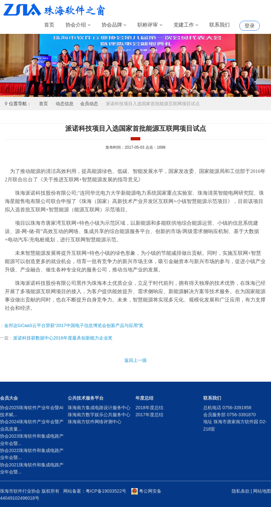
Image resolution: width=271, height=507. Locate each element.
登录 (249, 25)
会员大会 (9, 398)
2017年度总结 (149, 414)
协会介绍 (78, 25)
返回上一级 (135, 360)
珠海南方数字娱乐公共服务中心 (99, 414)
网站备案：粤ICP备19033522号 (95, 491)
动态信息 (65, 103)
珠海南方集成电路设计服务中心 (99, 407)
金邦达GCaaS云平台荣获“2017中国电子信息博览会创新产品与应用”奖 (73, 325)
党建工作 (186, 25)
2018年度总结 (149, 407)
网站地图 (262, 491)
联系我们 (219, 24)
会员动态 (89, 103)
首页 (49, 24)
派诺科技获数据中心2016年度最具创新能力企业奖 (62, 337)
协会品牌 (114, 25)
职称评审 (149, 25)
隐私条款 (241, 491)
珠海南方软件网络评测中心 (94, 421)
